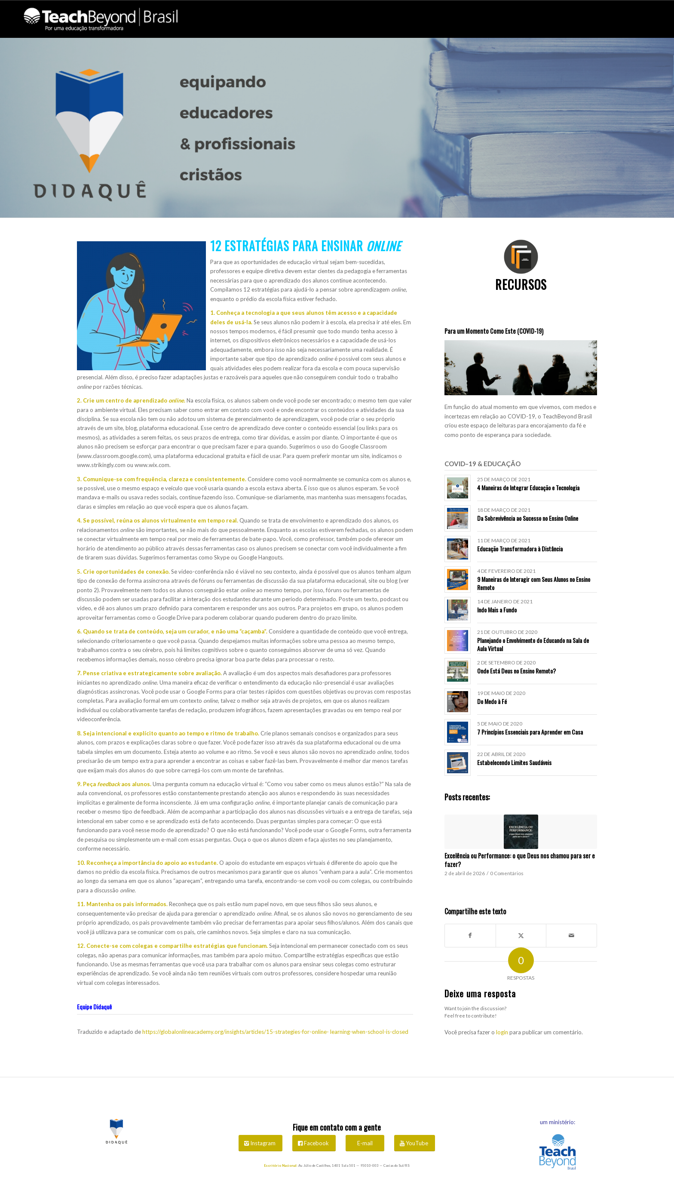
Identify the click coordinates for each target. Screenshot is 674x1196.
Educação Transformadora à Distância (520, 548)
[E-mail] (365, 1143)
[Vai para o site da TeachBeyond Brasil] (557, 1152)
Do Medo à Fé (492, 701)
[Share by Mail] (571, 935)
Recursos (521, 284)
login (502, 1032)
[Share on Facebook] (470, 935)
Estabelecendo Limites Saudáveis (514, 762)
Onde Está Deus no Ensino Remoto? (516, 670)
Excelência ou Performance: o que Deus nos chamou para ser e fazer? (519, 860)
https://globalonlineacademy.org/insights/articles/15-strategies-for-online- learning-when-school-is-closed (275, 1031)
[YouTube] (414, 1143)
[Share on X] (521, 935)
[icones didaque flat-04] (521, 257)
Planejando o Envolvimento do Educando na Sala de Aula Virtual (533, 644)
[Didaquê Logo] (116, 1130)
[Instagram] (260, 1143)
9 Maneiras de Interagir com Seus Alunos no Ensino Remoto (533, 583)
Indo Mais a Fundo (497, 609)
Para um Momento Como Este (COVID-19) (493, 330)
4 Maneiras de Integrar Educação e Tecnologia (528, 487)
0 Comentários (507, 873)
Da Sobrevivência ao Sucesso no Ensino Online (527, 518)
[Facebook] (314, 1143)
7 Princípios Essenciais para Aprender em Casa (530, 731)
